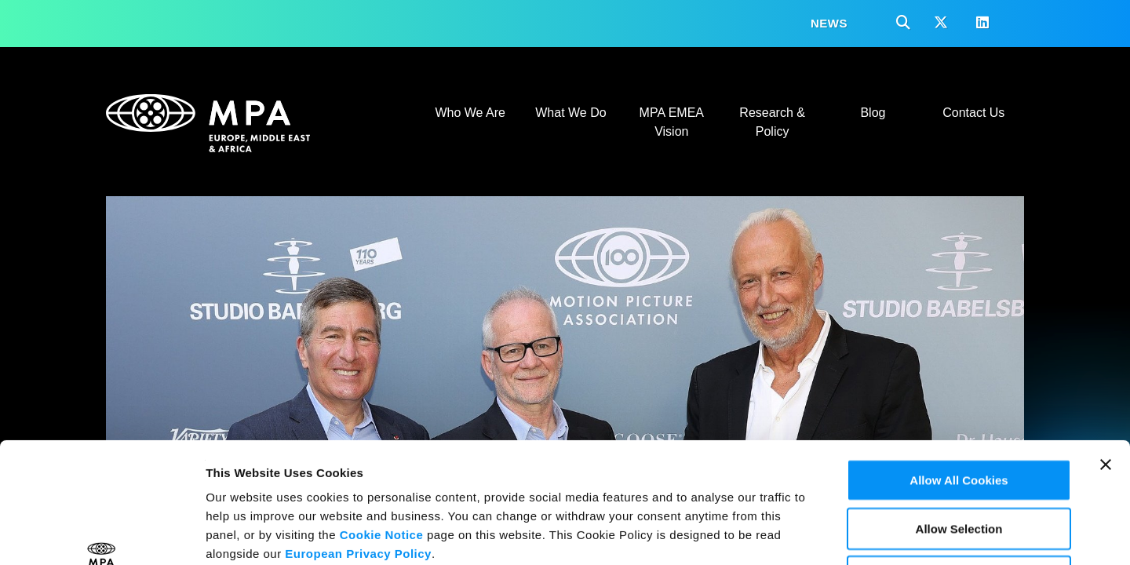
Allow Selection (959, 415)
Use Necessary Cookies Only (959, 463)
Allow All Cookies (958, 367)
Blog (872, 112)
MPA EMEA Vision (672, 122)
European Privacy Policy (358, 440)
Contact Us (973, 112)
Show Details (824, 534)
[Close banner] (1105, 361)
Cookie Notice (382, 421)
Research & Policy (772, 122)
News (829, 23)
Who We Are (470, 112)
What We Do (570, 112)
